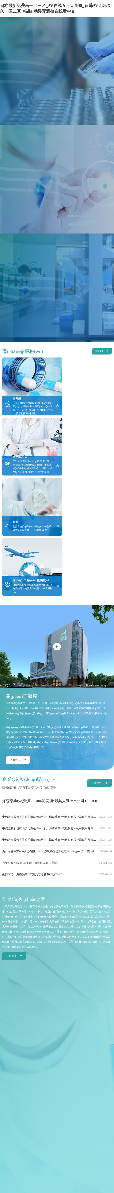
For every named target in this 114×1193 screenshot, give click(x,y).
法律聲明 (57, 1159)
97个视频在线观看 (61, 1189)
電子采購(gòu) (80, 1143)
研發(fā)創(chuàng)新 (67, 1139)
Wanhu (63, 1167)
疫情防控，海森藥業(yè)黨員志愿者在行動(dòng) (57, 757)
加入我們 (64, 1143)
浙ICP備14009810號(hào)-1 (94, 1164)
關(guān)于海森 (18, 1139)
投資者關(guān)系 (16, 1143)
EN (90, 4)
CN (84, 4)
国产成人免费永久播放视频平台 (14, 1189)
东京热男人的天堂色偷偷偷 (82, 1189)
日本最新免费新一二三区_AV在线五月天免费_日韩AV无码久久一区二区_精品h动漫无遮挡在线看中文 (46, 1186)
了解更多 (99, 351)
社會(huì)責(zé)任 (92, 1139)
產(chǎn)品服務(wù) (41, 1139)
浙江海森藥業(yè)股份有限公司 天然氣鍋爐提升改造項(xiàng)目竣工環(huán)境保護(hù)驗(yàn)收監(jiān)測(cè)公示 (57, 734)
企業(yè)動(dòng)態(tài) (42, 1143)
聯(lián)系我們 (99, 1143)
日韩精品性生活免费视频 (41, 1189)
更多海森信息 (77, 1159)
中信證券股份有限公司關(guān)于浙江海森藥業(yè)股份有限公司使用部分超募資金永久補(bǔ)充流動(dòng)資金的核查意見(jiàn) (57, 700)
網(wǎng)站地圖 (37, 1159)
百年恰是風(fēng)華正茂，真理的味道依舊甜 (57, 746)
